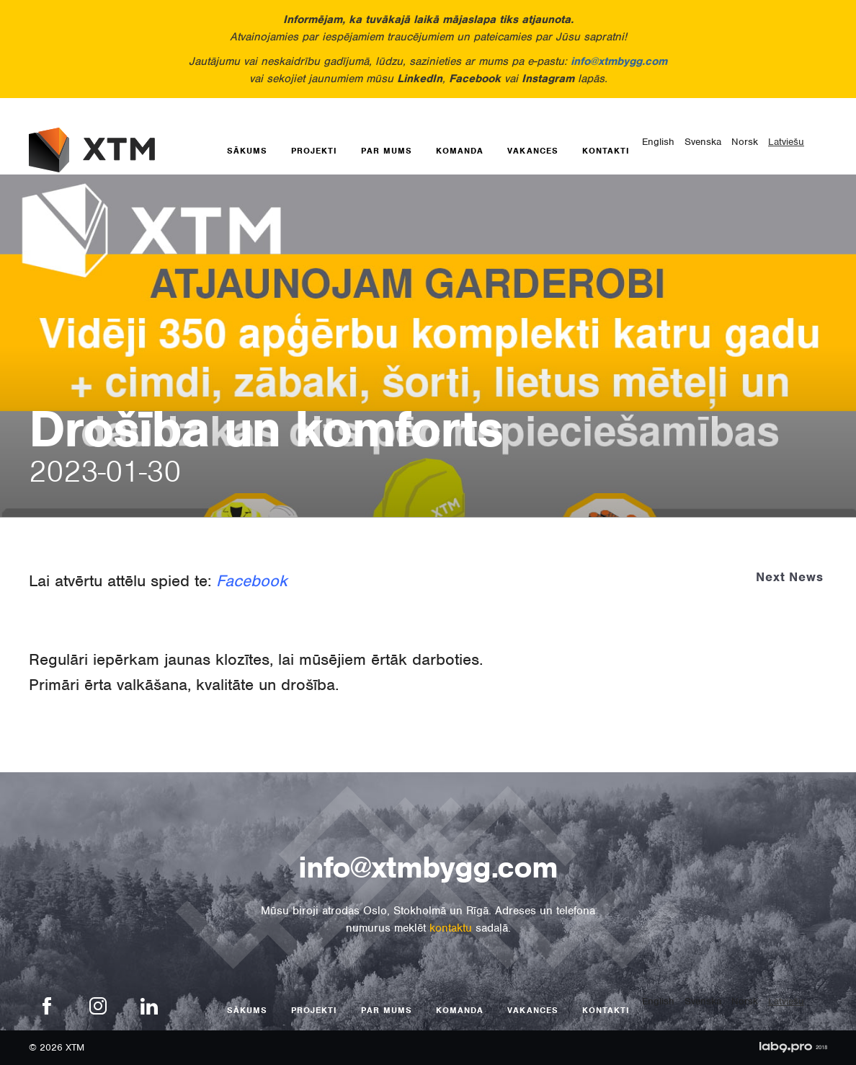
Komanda (459, 150)
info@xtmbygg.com (619, 61)
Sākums (247, 150)
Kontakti (606, 150)
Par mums (386, 150)
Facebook (251, 580)
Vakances (532, 150)
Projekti (314, 150)
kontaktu (450, 928)
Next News (790, 577)
